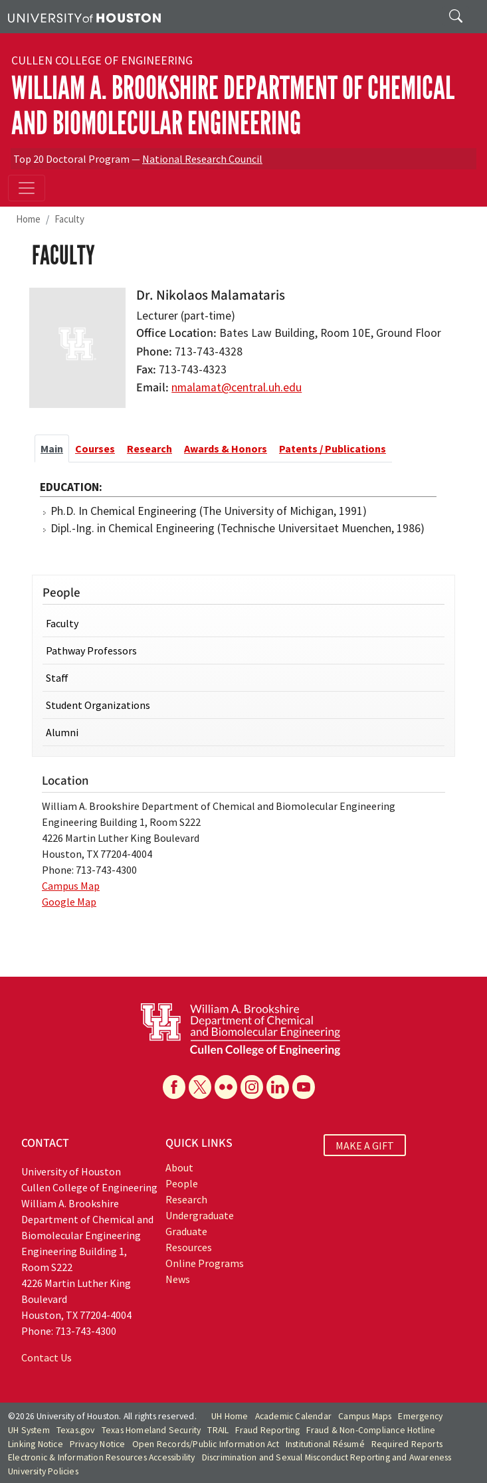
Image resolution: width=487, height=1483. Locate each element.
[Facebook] (174, 1087)
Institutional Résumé (325, 1444)
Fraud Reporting (267, 1430)
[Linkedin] (277, 1087)
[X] (200, 1087)
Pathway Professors (91, 650)
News (177, 1279)
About (179, 1167)
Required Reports (406, 1444)
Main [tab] (52, 448)
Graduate (186, 1231)
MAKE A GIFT (365, 1144)
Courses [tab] (95, 448)
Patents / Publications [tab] (332, 448)
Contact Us (46, 1357)
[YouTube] (303, 1087)
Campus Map (71, 885)
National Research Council (202, 158)
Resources (188, 1247)
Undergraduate (199, 1215)
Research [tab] (149, 448)
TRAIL (218, 1430)
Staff (57, 677)
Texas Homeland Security (151, 1430)
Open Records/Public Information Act (205, 1444)
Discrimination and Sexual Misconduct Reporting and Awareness (327, 1457)
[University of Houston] (84, 16)
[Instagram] (252, 1087)
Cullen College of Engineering (102, 60)
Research (186, 1199)
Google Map (69, 901)
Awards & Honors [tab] (225, 448)
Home (28, 219)
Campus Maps (364, 1416)
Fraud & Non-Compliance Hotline (370, 1430)
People (181, 1183)
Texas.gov (75, 1430)
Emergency (420, 1416)
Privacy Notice (98, 1444)
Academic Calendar (293, 1416)
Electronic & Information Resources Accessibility (101, 1457)
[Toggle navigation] (26, 188)
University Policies (43, 1471)
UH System (29, 1430)
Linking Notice (35, 1444)
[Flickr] (226, 1087)
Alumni (62, 732)
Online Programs (204, 1263)
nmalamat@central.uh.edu (236, 387)
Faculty (69, 219)
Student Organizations (98, 705)
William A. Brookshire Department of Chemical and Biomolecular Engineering (232, 105)
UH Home (229, 1416)
